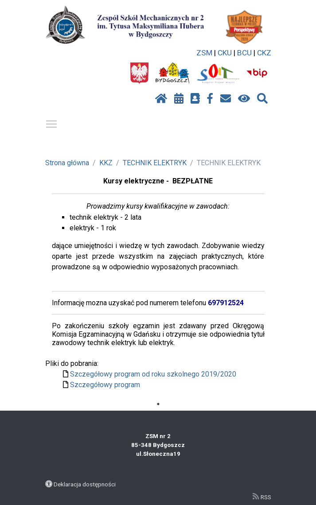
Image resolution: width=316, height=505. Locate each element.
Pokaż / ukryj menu (52, 122)
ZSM (204, 52)
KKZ (106, 163)
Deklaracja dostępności (85, 484)
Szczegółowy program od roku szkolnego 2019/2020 (153, 374)
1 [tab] (158, 404)
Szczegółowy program (105, 385)
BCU (244, 52)
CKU (225, 52)
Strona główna (67, 163)
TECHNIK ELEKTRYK (155, 163)
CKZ (264, 52)
